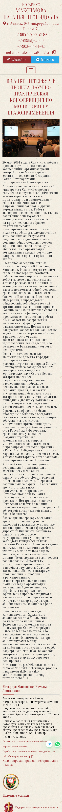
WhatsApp (16, 60)
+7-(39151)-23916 (30, 40)
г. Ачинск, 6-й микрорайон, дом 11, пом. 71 (31, 26)
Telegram (45, 60)
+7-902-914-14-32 (30, 46)
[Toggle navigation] (31, 70)
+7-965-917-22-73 (31, 34)
